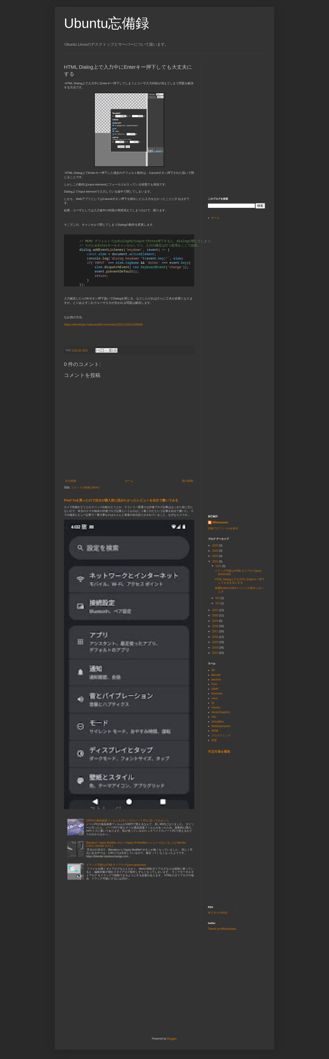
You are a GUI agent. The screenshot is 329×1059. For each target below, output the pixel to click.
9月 (217, 598)
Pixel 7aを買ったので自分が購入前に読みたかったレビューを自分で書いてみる (121, 500)
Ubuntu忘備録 (106, 23)
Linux (214, 698)
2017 (215, 631)
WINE (214, 730)
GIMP (214, 689)
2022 (215, 561)
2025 (215, 545)
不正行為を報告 (219, 751)
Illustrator (217, 693)
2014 (215, 647)
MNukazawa (220, 522)
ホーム (129, 480)
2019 (215, 620)
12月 (218, 566)
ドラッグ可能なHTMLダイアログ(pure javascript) (116, 864)
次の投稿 (70, 480)
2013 (215, 652)
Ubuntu (215, 707)
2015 (215, 642)
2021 (215, 610)
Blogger (171, 1038)
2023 (215, 556)
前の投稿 (187, 480)
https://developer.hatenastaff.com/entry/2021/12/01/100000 (103, 324)
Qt (212, 702)
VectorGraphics (220, 712)
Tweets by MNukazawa (222, 928)
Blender (216, 675)
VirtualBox (217, 721)
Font (214, 684)
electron (216, 679)
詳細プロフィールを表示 (223, 528)
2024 (215, 550)
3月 (217, 603)
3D (213, 670)
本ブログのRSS (217, 912)
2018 (215, 626)
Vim (213, 716)
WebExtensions (220, 726)
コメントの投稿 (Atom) (85, 487)
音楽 (214, 740)
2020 (215, 615)
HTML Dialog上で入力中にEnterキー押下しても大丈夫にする (240, 581)
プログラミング (221, 735)
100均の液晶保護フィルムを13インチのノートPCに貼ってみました (127, 820)
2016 (215, 636)
